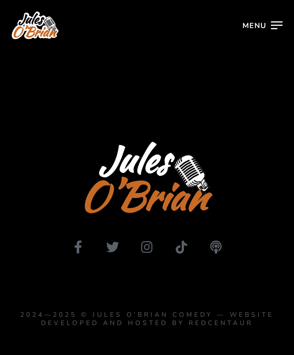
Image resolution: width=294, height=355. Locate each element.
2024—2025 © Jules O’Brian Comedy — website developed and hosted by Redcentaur (147, 318)
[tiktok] (182, 247)
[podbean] (216, 247)
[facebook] (78, 247)
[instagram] (147, 247)
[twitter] (113, 247)
